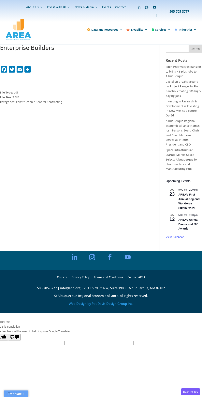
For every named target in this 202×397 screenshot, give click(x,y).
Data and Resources (102, 29)
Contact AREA (136, 277)
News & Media (84, 7)
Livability (134, 29)
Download (13, 81)
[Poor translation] (14, 337)
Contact (120, 7)
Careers (62, 277)
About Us (32, 7)
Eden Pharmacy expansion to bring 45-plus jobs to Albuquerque (183, 71)
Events (106, 7)
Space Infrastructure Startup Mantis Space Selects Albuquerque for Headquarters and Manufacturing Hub (182, 159)
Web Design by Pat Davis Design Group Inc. (101, 304)
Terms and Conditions (108, 277)
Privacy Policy (81, 277)
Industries (184, 29)
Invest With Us (56, 7)
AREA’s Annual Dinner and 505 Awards (188, 224)
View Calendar (175, 237)
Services (159, 29)
